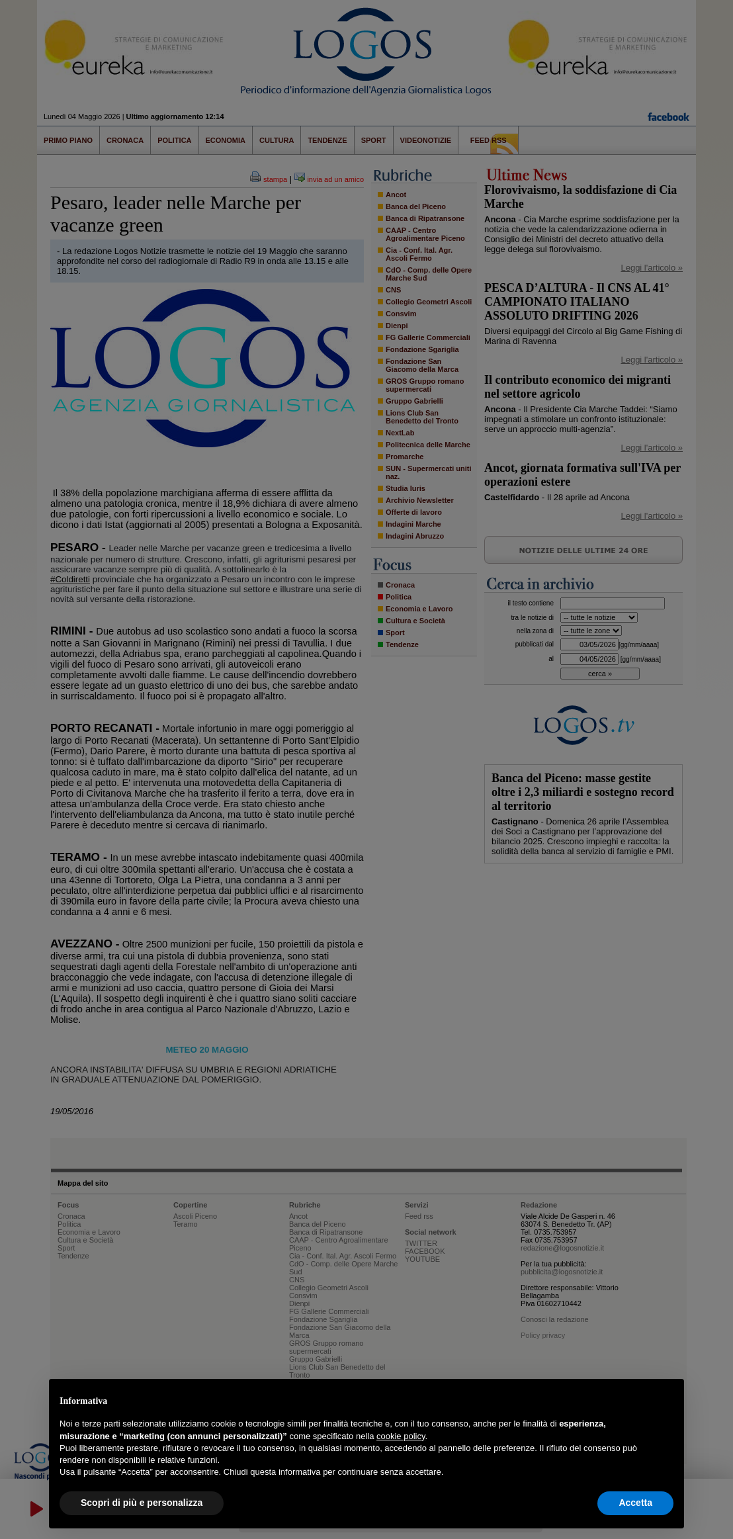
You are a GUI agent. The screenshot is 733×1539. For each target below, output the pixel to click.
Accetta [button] (635, 1502)
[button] (666, 1400)
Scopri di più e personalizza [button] (141, 1502)
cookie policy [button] (400, 1436)
